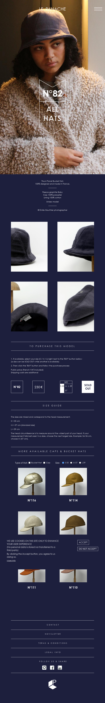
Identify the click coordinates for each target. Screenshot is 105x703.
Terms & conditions (53, 643)
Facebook (52, 668)
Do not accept (88, 549)
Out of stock (88, 387)
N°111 (32, 587)
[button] (29, 247)
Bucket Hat (36, 462)
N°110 (73, 587)
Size (66, 382)
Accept (83, 542)
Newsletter (53, 634)
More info (11, 560)
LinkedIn (60, 668)
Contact (53, 625)
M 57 (66, 388)
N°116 (32, 500)
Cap (48, 462)
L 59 (70, 386)
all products (52, 117)
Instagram (44, 668)
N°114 (73, 500)
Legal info (53, 652)
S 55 (62, 386)
